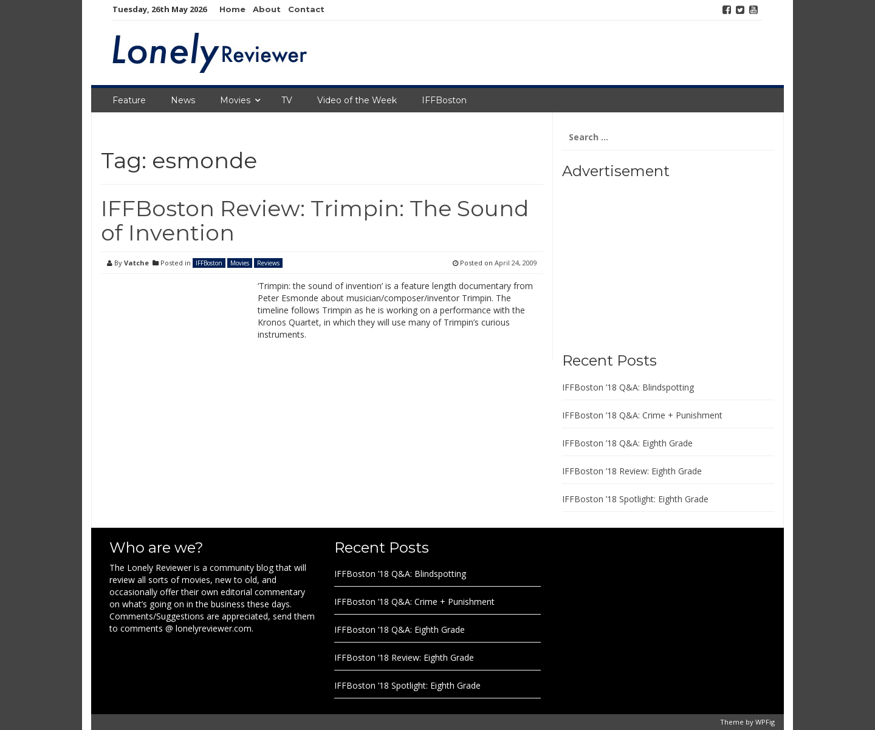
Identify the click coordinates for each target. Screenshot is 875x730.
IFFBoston (444, 100)
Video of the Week (357, 100)
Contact (306, 9)
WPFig (765, 721)
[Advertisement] (638, 261)
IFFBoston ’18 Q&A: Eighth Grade (627, 443)
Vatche (136, 262)
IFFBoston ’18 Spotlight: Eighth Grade (635, 499)
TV (286, 100)
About (267, 9)
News (183, 100)
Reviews (268, 263)
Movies (235, 100)
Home (232, 9)
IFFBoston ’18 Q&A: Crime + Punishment (642, 415)
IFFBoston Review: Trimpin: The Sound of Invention (315, 220)
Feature (129, 100)
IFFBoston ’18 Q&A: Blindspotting (628, 387)
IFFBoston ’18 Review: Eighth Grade (632, 471)
